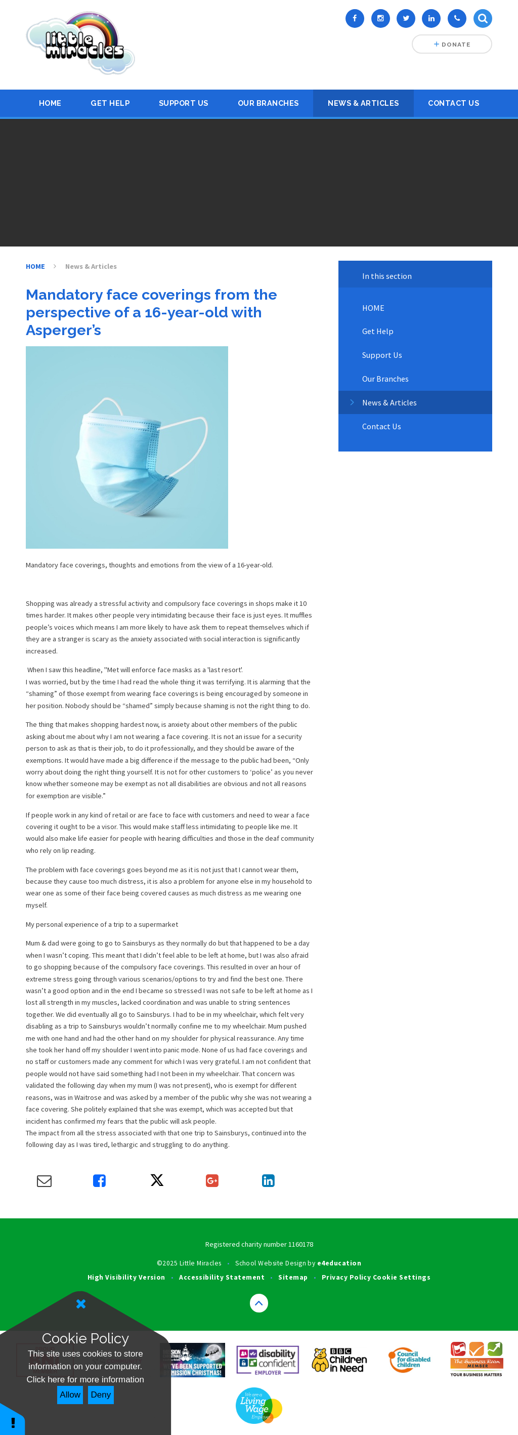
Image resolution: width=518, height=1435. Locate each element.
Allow (70, 1395)
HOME (50, 103)
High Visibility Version (126, 1277)
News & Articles (363, 103)
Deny (101, 1395)
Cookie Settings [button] (401, 1277)
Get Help (110, 103)
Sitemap (293, 1277)
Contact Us (453, 103)
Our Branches (268, 103)
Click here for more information (85, 1379)
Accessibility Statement (222, 1277)
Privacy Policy (346, 1277)
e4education (339, 1263)
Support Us (183, 103)
